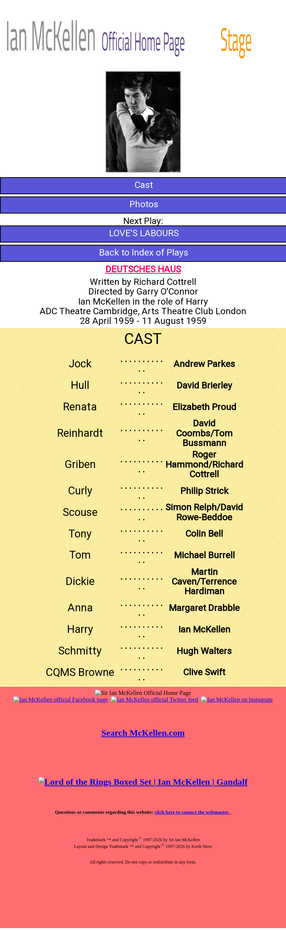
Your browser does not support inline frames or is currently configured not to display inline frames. (143, 807)
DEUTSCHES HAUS (143, 269)
